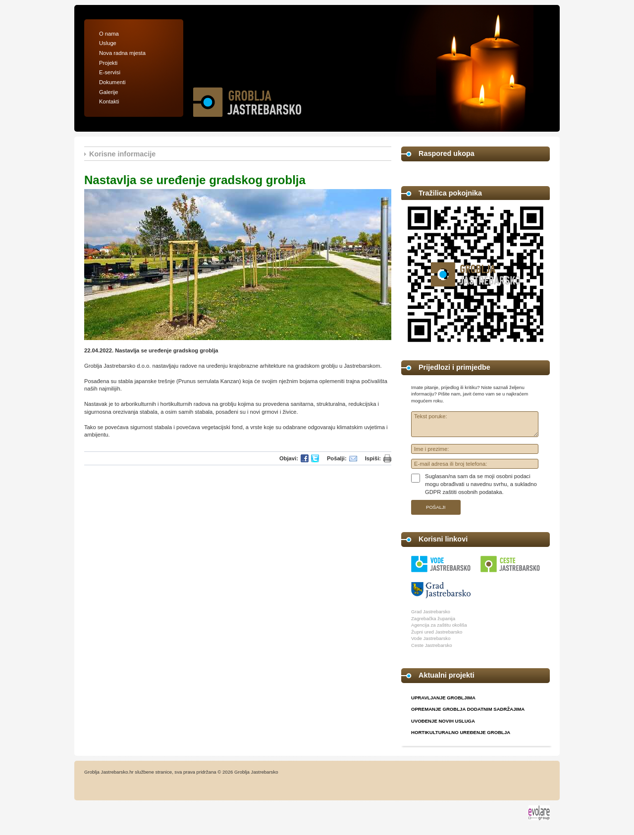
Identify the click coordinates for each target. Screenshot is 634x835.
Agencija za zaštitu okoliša (439, 625)
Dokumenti (112, 82)
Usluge (107, 43)
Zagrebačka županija (433, 618)
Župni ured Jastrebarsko (436, 632)
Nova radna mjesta (122, 53)
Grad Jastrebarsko (430, 611)
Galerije (108, 92)
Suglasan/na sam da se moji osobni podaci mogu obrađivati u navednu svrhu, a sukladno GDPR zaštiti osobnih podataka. (481, 483)
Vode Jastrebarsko (430, 638)
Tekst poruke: (474, 424)
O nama (109, 34)
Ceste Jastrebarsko (431, 645)
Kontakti (109, 101)
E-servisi (109, 72)
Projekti (108, 63)
